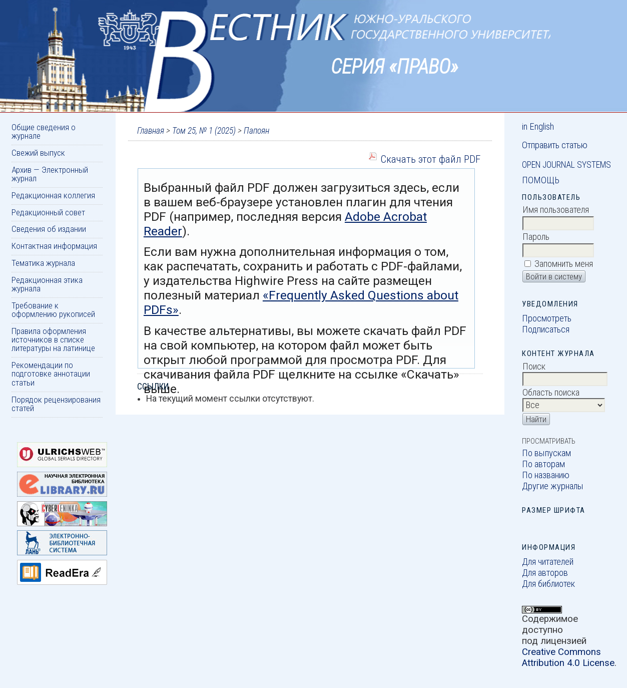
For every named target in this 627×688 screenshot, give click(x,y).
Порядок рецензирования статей (56, 404)
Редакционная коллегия (53, 195)
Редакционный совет (48, 212)
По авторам (543, 464)
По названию (545, 475)
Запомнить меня (563, 263)
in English (538, 126)
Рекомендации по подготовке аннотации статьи (51, 374)
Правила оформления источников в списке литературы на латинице (53, 340)
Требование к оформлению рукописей (53, 309)
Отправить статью (554, 145)
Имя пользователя (555, 209)
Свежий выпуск (38, 153)
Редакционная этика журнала (47, 284)
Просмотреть (546, 318)
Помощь (540, 180)
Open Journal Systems (566, 165)
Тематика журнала (43, 263)
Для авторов (545, 572)
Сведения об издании (49, 229)
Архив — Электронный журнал (50, 174)
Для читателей (547, 561)
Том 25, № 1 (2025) (204, 131)
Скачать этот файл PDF (430, 159)
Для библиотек (548, 583)
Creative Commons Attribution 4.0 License (568, 657)
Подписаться (545, 329)
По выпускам (546, 453)
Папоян (256, 131)
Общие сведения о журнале (44, 131)
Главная (150, 131)
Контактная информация (54, 246)
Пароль (535, 236)
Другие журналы (552, 486)
